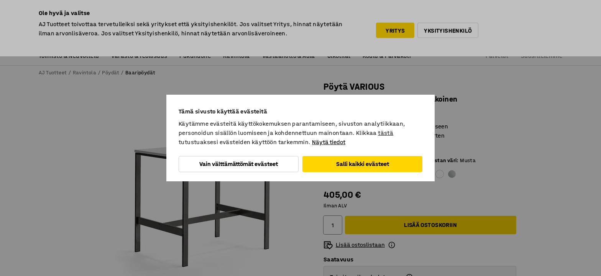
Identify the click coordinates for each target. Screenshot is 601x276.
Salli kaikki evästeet (362, 164)
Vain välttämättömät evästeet (238, 164)
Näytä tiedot (328, 142)
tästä (385, 132)
